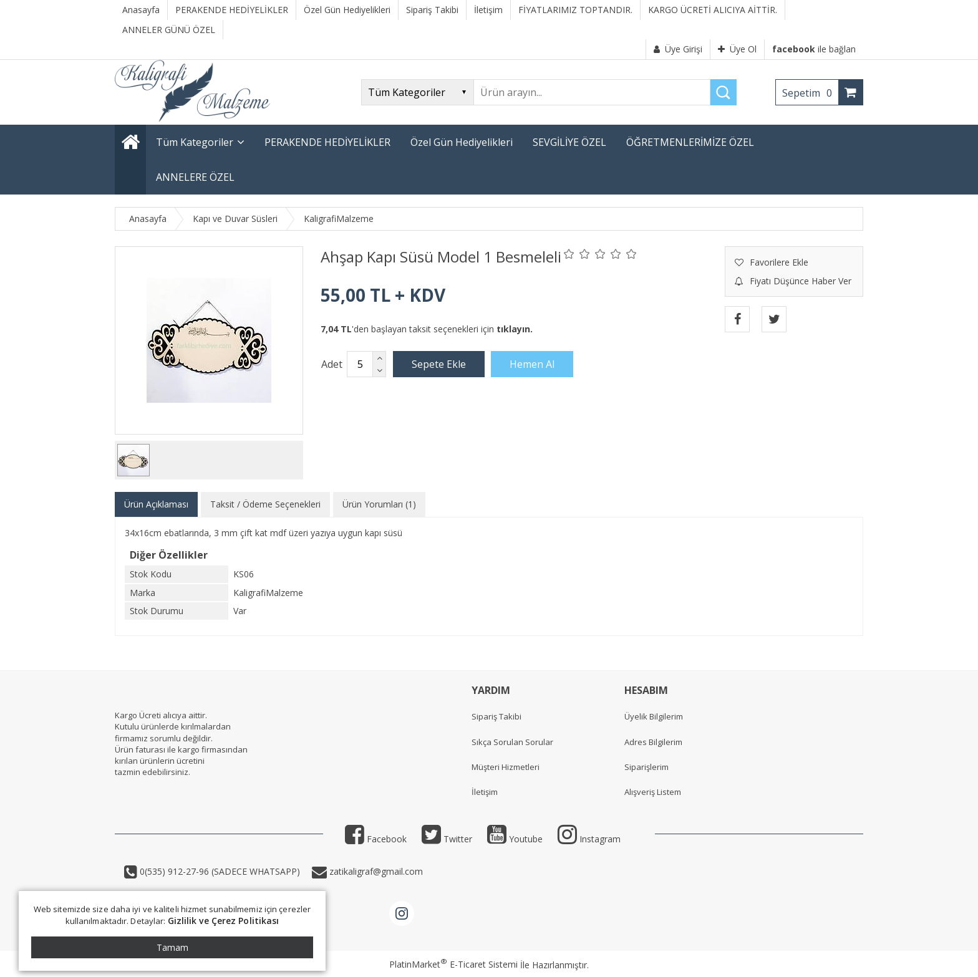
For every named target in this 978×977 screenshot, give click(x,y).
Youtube (515, 839)
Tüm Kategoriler (194, 142)
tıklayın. (514, 329)
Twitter (447, 839)
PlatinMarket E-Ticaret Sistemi (453, 964)
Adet (331, 364)
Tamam (172, 947)
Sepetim (810, 93)
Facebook (376, 839)
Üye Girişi (678, 49)
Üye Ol (737, 49)
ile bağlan (814, 49)
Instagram (589, 839)
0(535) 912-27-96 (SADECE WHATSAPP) (220, 871)
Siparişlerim (646, 766)
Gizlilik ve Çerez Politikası (223, 920)
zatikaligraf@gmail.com (375, 871)
